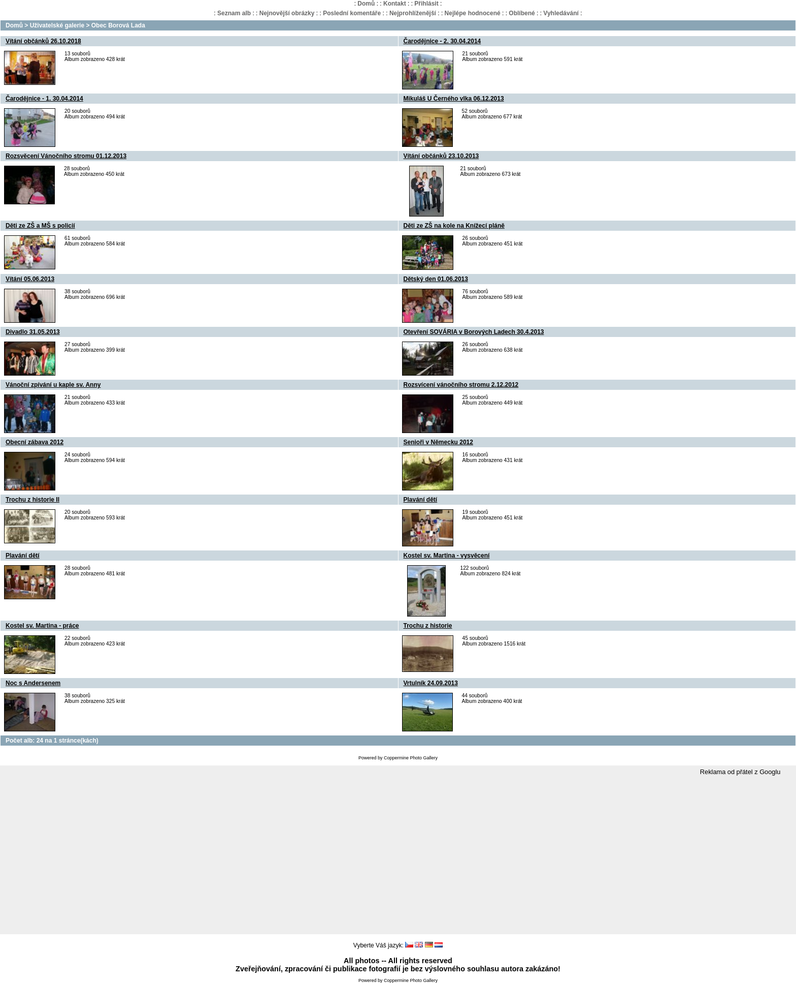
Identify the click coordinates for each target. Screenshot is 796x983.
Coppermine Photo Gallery (411, 757)
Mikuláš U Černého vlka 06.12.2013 (454, 98)
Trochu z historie (428, 625)
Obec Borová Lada (118, 25)
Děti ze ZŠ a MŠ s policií (40, 225)
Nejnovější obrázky (287, 13)
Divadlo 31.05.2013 (33, 331)
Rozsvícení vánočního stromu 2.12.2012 (461, 384)
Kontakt (394, 3)
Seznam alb (234, 13)
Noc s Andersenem (33, 683)
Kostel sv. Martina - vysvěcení (447, 555)
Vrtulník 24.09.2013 (431, 683)
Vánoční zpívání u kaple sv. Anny (53, 384)
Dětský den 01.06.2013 (436, 279)
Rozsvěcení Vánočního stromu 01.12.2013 (66, 156)
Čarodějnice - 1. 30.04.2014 (44, 98)
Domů (366, 3)
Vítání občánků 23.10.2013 (441, 156)
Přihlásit (426, 3)
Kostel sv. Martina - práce (42, 625)
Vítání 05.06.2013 (30, 279)
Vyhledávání (561, 13)
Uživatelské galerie (57, 25)
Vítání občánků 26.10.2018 (43, 41)
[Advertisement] (398, 855)
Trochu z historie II (32, 499)
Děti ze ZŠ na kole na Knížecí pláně (454, 225)
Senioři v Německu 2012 (438, 442)
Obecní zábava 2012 (34, 442)
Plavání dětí (421, 499)
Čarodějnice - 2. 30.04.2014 (442, 41)
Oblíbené (522, 13)
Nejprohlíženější (412, 13)
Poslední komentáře (352, 13)
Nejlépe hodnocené (473, 13)
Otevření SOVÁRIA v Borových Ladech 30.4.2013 (474, 331)
